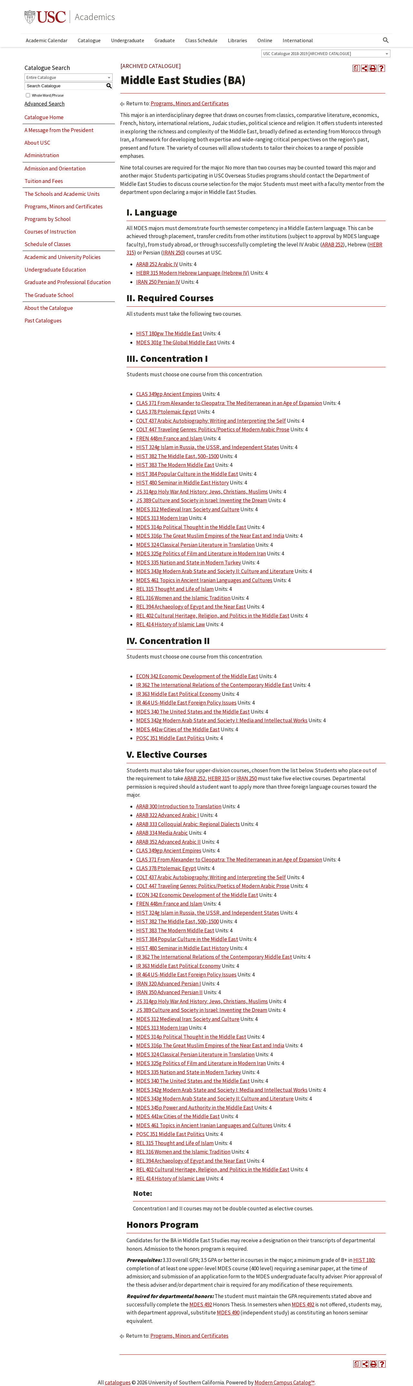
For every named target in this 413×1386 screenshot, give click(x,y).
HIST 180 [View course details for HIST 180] (363, 1260)
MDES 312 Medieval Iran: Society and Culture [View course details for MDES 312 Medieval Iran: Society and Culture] (187, 509)
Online (264, 40)
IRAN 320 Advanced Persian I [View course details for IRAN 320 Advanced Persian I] (168, 983)
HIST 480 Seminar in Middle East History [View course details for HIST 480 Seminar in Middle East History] (182, 482)
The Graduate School (49, 295)
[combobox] (325, 53)
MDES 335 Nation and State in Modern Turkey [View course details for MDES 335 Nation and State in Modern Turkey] (188, 562)
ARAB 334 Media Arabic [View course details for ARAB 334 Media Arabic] (162, 832)
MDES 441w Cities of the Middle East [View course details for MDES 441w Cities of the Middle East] (178, 729)
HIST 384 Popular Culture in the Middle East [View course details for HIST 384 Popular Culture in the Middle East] (187, 473)
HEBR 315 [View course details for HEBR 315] (219, 778)
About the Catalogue (49, 308)
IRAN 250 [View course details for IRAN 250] (173, 252)
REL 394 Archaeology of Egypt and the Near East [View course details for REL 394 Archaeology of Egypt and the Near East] (191, 606)
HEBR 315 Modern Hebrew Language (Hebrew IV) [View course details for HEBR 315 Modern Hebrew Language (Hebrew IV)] (192, 272)
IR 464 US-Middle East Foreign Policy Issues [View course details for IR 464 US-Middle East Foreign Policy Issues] (186, 702)
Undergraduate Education (55, 269)
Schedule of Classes (48, 244)
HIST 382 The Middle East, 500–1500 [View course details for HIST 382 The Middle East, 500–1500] (177, 456)
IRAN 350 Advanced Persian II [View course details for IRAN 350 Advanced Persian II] (169, 992)
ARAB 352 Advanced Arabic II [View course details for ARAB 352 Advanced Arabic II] (168, 841)
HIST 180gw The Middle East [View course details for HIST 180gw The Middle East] (169, 333)
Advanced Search (45, 103)
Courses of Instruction (50, 231)
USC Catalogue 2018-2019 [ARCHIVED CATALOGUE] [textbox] (307, 53)
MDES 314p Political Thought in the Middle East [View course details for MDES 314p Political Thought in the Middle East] (191, 527)
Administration (42, 155)
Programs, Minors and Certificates (64, 206)
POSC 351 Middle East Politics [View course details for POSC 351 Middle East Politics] (170, 738)
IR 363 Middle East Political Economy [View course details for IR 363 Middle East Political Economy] (178, 694)
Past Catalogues (43, 320)
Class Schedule (201, 40)
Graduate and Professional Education (68, 282)
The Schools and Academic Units (62, 193)
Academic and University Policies (63, 257)
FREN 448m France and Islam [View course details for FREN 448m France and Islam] (169, 438)
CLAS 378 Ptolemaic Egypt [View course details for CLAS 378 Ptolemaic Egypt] (166, 411)
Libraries (237, 40)
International (298, 40)
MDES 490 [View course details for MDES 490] (228, 1312)
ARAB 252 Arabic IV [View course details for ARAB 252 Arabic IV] (157, 264)
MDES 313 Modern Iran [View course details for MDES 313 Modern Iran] (162, 518)
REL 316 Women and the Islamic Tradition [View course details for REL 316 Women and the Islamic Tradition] (183, 598)
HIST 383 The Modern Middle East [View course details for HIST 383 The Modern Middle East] (175, 464)
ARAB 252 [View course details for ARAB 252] (332, 244)
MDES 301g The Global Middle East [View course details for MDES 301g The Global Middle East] (176, 342)
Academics (95, 17)
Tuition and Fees (44, 181)
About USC (37, 142)
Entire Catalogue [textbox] (41, 77)
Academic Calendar (46, 40)
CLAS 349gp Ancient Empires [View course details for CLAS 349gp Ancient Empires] (168, 394)
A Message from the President (59, 130)
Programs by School (48, 219)
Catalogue (89, 40)
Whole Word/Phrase (48, 94)
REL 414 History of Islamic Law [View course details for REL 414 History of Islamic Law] (170, 624)
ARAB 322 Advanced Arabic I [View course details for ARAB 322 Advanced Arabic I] (167, 815)
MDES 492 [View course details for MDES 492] (200, 1304)
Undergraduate (127, 40)
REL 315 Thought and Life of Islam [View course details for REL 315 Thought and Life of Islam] (175, 588)
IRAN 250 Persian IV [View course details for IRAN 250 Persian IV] (158, 281)
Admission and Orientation (55, 168)
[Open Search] (385, 40)
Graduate (165, 40)
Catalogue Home (44, 117)
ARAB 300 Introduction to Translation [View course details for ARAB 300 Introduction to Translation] (178, 806)
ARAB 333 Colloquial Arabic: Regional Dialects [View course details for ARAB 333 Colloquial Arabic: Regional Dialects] (188, 824)
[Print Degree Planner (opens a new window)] (356, 68)
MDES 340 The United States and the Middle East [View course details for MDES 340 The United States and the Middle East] (193, 711)
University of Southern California (45, 17)
